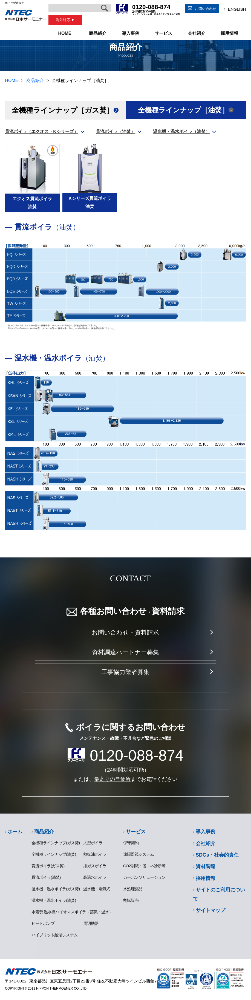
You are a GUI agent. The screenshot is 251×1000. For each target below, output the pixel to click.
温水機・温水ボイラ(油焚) (53, 900)
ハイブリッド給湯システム (54, 935)
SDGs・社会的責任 (217, 855)
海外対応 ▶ (65, 20)
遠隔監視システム (138, 854)
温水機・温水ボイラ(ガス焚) (55, 888)
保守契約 (131, 842)
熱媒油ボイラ (94, 854)
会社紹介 (196, 33)
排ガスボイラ (94, 865)
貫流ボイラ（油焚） (115, 131)
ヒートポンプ (42, 923)
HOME (64, 33)
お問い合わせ (205, 9)
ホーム (15, 831)
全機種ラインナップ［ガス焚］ (63, 110)
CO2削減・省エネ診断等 (144, 865)
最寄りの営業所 (112, 779)
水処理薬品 (132, 888)
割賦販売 (131, 900)
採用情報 (229, 33)
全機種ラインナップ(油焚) (53, 854)
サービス (163, 33)
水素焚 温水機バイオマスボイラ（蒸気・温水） (72, 912)
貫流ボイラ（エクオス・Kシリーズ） (41, 131)
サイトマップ (210, 910)
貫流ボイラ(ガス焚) (47, 865)
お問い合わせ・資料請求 (125, 632)
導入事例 (130, 33)
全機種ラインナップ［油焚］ (183, 110)
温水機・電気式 (96, 888)
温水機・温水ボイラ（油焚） (181, 131)
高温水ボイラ (94, 877)
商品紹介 (97, 33)
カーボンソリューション (144, 877)
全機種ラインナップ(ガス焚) (55, 842)
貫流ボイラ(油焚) (45, 877)
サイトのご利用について (219, 894)
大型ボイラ (92, 842)
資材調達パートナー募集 (125, 652)
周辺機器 (91, 923)
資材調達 (205, 866)
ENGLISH (237, 9)
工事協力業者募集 (125, 671)
